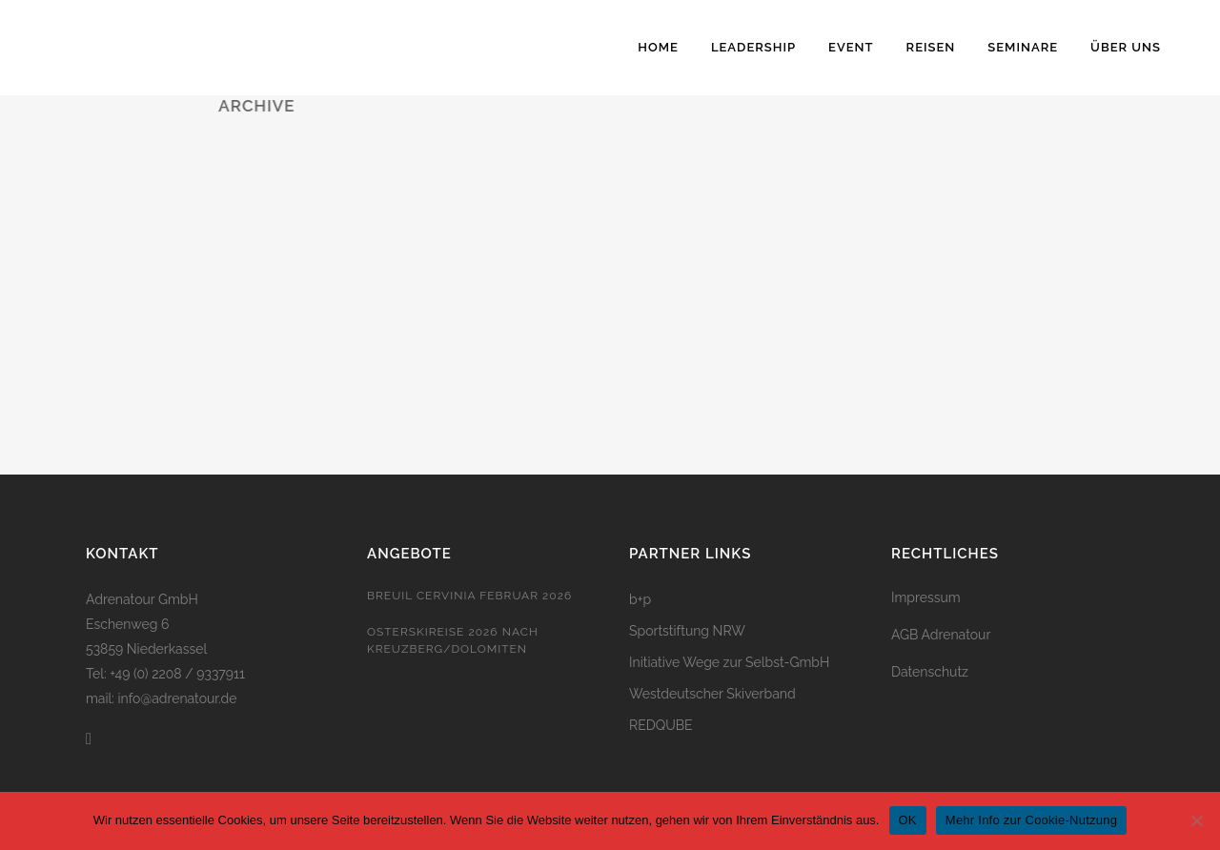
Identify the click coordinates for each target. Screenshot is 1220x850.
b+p (640, 599)
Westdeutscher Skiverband (712, 693)
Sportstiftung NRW (687, 630)
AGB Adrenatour (940, 634)
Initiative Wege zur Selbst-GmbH (729, 662)
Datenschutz (929, 671)
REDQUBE (661, 725)
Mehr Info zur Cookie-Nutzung (1031, 820)
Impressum (926, 597)
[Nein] (1196, 820)
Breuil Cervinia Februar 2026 (469, 595)
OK (908, 820)
